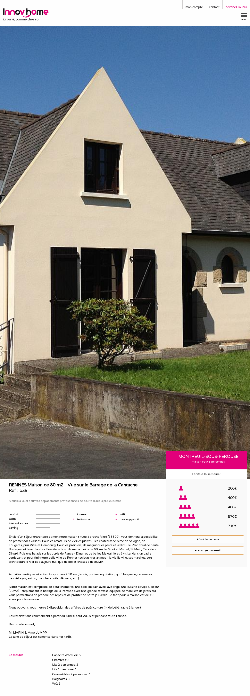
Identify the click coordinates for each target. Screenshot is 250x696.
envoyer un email (208, 550)
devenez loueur (236, 7)
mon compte (194, 7)
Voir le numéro (208, 539)
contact (214, 7)
